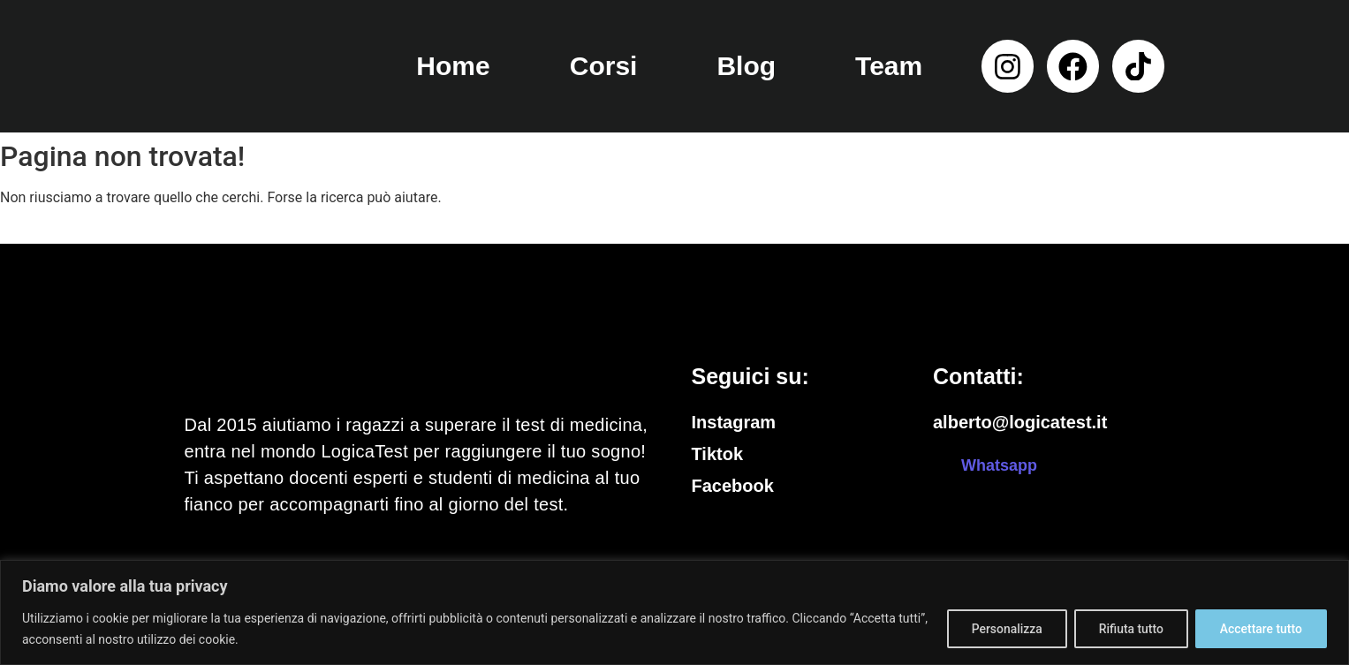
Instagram (734, 422)
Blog (746, 65)
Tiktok (718, 454)
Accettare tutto (1259, 629)
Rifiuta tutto (1128, 629)
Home (452, 65)
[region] (674, 612)
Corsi (604, 65)
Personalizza (1001, 629)
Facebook (733, 485)
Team (888, 65)
